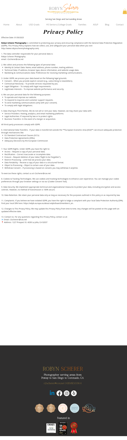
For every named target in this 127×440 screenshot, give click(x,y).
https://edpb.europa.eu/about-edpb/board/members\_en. (48, 203)
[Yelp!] (74, 393)
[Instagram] (66, 393)
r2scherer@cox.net (15, 59)
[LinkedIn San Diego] (52, 393)
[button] (125, 11)
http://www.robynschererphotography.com (19, 48)
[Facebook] (59, 393)
